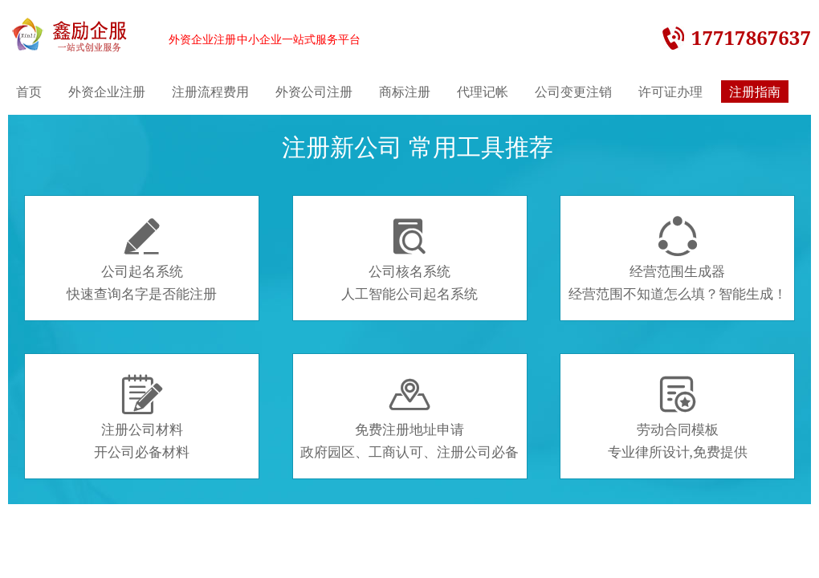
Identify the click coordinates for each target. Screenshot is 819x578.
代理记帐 (482, 91)
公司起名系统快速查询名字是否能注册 (142, 259)
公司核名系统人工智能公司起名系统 (409, 259)
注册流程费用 (210, 91)
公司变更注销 (573, 91)
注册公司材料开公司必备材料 (141, 417)
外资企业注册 (106, 91)
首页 (29, 91)
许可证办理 (670, 91)
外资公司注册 (313, 91)
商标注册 (404, 91)
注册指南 (754, 91)
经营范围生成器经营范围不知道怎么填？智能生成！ (677, 259)
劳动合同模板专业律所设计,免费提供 (678, 417)
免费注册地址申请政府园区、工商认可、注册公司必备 (409, 417)
